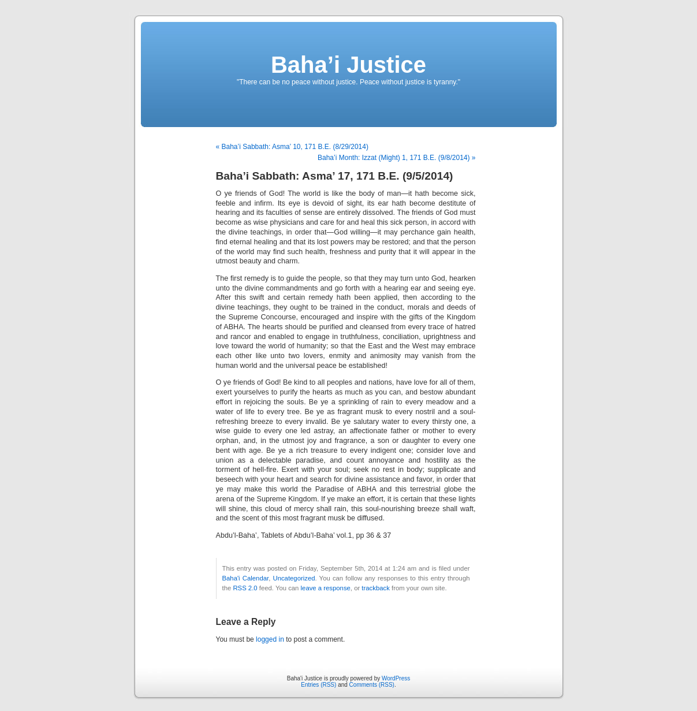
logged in (270, 639)
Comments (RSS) (371, 685)
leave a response (326, 588)
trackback (375, 588)
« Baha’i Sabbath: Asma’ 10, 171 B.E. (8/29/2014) (292, 147)
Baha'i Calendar (245, 578)
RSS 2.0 (245, 588)
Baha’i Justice (348, 64)
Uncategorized (294, 578)
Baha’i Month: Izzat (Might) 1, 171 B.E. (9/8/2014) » (396, 158)
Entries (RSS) (318, 685)
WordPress (396, 678)
